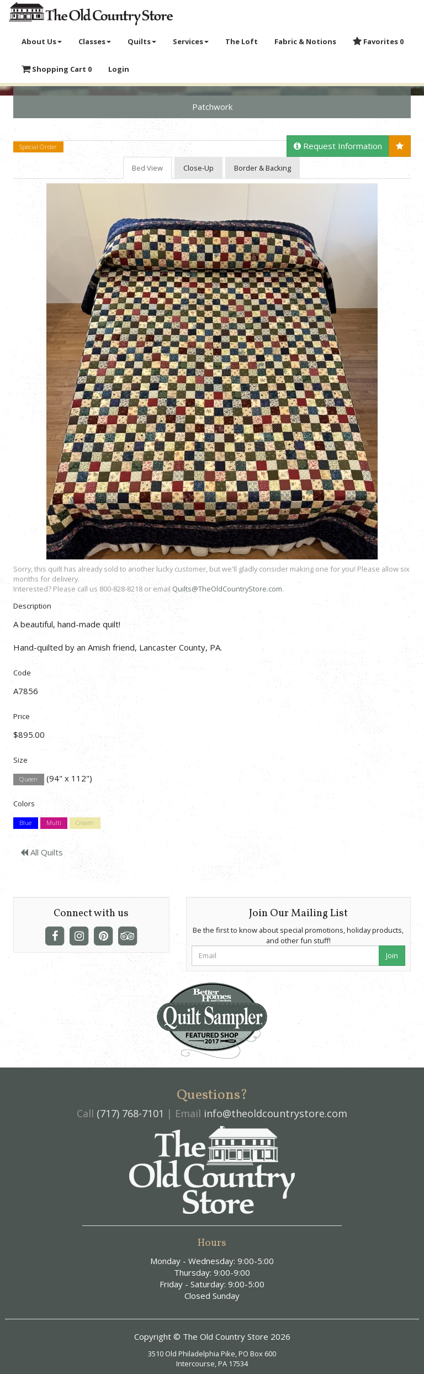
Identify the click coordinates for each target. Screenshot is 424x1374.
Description (32, 606)
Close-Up (198, 168)
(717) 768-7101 (130, 1113)
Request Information (338, 145)
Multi (53, 823)
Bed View (147, 168)
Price (21, 716)
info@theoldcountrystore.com (275, 1113)
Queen (28, 779)
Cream (85, 823)
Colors (24, 803)
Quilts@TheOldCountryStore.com (227, 589)
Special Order (38, 146)
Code (22, 673)
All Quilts (41, 852)
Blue (25, 823)
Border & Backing (262, 168)
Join (392, 955)
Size (20, 760)
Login (118, 69)
